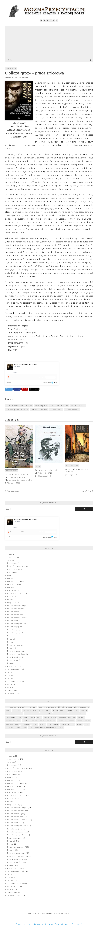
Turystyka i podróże (15, 681)
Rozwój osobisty (14, 666)
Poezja (38, 466)
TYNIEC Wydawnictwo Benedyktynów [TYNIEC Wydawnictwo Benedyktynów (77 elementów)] (43, 727)
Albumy (10, 554)
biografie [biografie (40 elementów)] (33, 707)
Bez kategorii (13, 563)
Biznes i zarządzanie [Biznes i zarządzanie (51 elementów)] (81, 707)
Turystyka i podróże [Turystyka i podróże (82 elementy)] (13, 727)
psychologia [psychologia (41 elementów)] (25, 724)
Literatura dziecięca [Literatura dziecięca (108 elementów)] (32, 714)
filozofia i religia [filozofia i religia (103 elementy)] (44, 710)
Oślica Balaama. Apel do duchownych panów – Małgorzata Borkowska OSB (18, 477)
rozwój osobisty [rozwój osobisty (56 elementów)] (53, 724)
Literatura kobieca (15, 615)
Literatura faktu (14, 612)
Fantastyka (11, 578)
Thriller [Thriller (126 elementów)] (86, 724)
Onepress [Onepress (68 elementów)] (72, 717)
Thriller (10, 678)
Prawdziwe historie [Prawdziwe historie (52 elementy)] (83, 721)
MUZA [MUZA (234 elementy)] (39, 717)
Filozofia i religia (11, 471)
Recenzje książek (14, 660)
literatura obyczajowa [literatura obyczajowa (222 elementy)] (13, 717)
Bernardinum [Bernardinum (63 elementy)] (23, 707)
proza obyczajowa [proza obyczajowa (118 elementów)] (12, 724)
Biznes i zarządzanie (16, 569)
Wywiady (11, 687)
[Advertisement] (49, 42)
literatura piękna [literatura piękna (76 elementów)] (29, 717)
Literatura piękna (72, 465)
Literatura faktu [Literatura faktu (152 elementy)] (46, 714)
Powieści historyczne (16, 651)
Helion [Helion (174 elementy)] (62, 710)
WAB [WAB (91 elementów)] (61, 727)
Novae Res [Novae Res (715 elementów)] (62, 717)
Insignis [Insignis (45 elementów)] (70, 710)
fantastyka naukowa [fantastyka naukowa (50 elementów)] (29, 710)
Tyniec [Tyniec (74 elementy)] (24, 727)
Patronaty (11, 639)
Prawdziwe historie (15, 657)
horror (29, 406)
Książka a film (13, 603)
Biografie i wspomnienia (17, 566)
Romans (10, 663)
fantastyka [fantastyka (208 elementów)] (16, 710)
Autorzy (10, 560)
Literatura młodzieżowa (17, 618)
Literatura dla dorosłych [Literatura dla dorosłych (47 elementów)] (14, 714)
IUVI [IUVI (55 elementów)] (76, 710)
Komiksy (10, 599)
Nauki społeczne (14, 636)
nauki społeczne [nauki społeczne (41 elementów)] (50, 717)
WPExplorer (46, 913)
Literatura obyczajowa (16, 624)
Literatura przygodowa (17, 630)
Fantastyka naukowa (16, 581)
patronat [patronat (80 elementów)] (81, 717)
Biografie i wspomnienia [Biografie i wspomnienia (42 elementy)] (47, 707)
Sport (9, 672)
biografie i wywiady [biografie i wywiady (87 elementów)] (65, 707)
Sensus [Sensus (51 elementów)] (79, 724)
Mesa (30, 913)
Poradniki (11, 648)
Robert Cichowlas (39, 410)
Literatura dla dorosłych (17, 606)
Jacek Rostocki (78, 406)
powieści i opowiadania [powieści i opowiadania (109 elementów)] (65, 721)
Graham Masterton (15, 406)
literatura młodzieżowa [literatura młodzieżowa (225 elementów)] (77, 714)
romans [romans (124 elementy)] (42, 724)
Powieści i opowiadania (17, 654)
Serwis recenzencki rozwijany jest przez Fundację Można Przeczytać (49, 924)
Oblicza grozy (12, 410)
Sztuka (10, 675)
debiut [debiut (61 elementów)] (8, 710)
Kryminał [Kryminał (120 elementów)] (83, 710)
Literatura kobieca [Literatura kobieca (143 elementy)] (60, 714)
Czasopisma (12, 572)
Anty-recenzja (13, 557)
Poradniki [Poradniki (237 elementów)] (34, 721)
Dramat (10, 575)
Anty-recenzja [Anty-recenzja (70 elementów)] (11, 707)
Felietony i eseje (14, 584)
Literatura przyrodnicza (17, 633)
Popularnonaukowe (16, 645)
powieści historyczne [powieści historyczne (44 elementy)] (47, 721)
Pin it (24, 389)
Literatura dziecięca (15, 609)
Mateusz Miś (23, 77)
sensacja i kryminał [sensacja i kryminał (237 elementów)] (67, 724)
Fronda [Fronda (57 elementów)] (55, 710)
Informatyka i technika (17, 593)
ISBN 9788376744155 (59, 406)
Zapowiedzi (12, 690)
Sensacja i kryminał (15, 669)
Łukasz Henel (56, 410)
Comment (34, 389)
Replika (24, 410)
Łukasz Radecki (72, 410)
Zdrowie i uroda (14, 693)
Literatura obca (13, 621)
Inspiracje (11, 596)
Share (17, 389)
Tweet (9, 389)
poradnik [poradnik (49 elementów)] (25, 721)
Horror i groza (11, 68)
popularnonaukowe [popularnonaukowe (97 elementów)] (13, 721)
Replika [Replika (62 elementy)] (34, 724)
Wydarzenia (12, 684)
